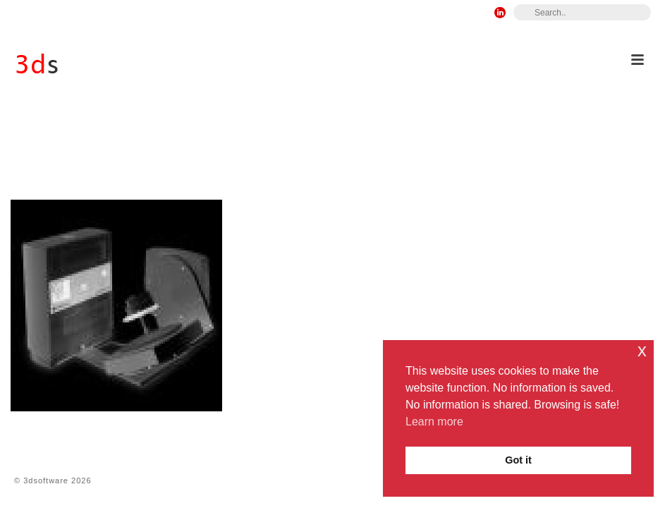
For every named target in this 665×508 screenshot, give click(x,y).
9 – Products (344, 155)
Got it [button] (518, 460)
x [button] (642, 350)
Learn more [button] (434, 422)
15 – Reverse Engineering (443, 155)
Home (293, 155)
